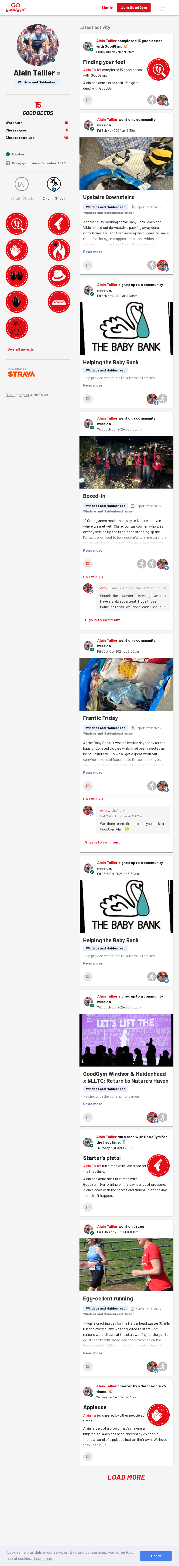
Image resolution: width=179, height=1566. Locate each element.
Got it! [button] (156, 1556)
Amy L (105, 588)
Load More (126, 1476)
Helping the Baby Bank (111, 362)
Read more (93, 251)
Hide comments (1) (93, 576)
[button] (162, 7)
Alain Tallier (106, 40)
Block (10, 394)
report (24, 394)
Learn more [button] (43, 1559)
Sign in (107, 7)
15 (66, 122)
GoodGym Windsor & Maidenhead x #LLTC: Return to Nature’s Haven (126, 1077)
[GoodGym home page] (16, 7)
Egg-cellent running (108, 1298)
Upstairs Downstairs (108, 197)
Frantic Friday (100, 717)
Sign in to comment (102, 619)
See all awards (21, 349)
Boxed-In (94, 495)
